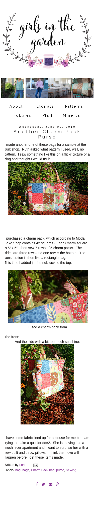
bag (18, 470)
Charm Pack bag (42, 470)
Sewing (71, 470)
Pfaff (48, 115)
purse (60, 470)
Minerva (71, 115)
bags (25, 470)
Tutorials (44, 106)
